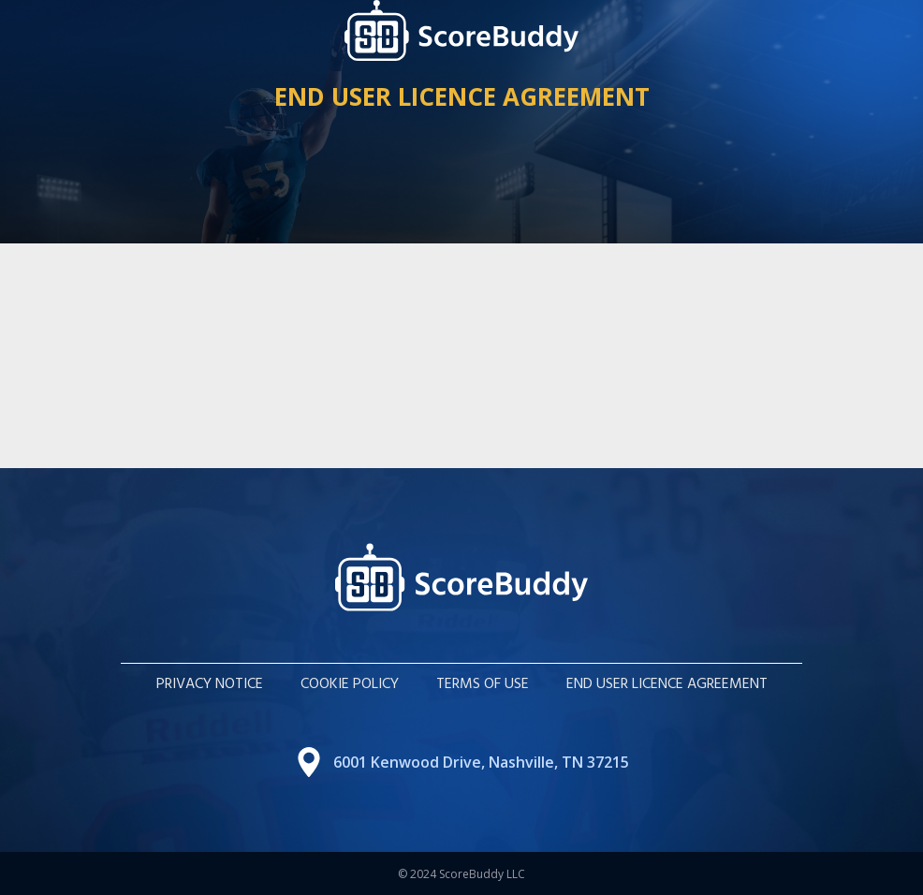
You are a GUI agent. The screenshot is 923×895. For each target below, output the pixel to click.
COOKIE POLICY (349, 684)
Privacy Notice (209, 684)
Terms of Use (482, 684)
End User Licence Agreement (667, 684)
